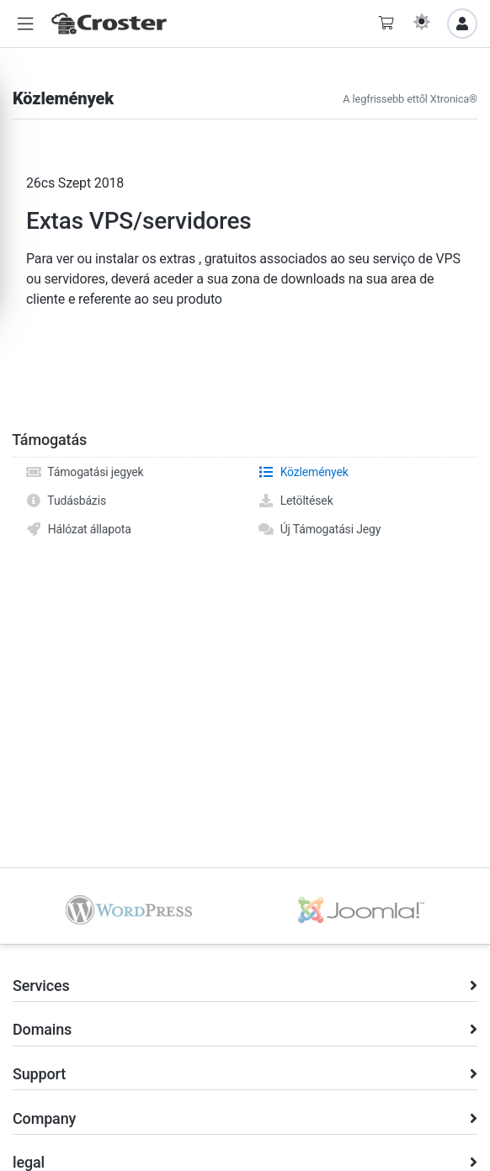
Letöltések (295, 500)
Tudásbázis (65, 500)
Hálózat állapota (78, 529)
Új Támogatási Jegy (319, 529)
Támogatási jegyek (84, 472)
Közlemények (303, 472)
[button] (25, 24)
